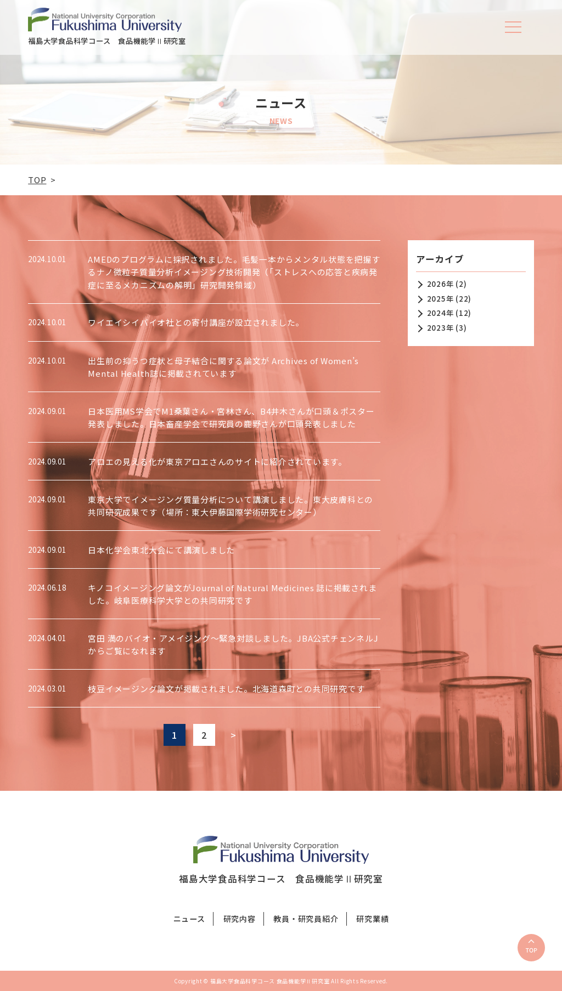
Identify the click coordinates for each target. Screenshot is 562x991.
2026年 (440, 283)
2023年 (440, 327)
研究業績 (372, 918)
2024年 (440, 312)
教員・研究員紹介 (305, 918)
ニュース (189, 918)
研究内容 (239, 918)
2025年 (440, 298)
